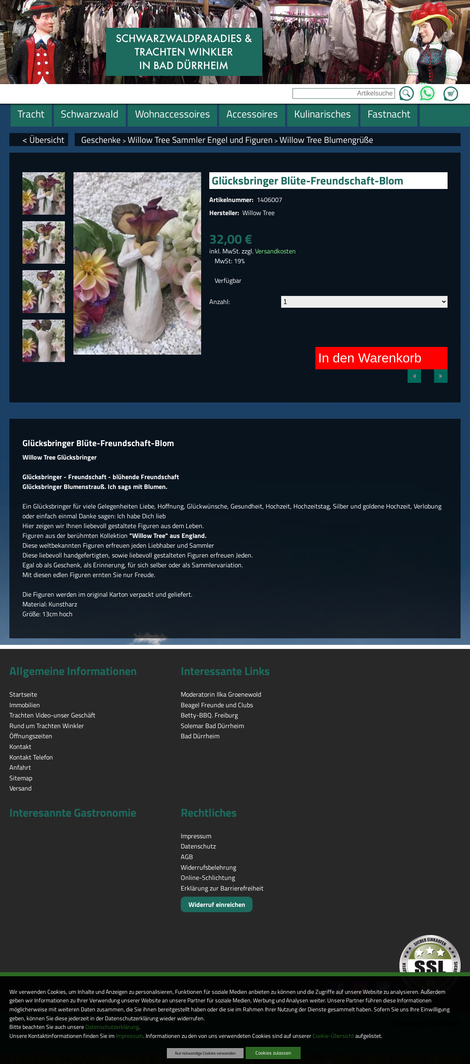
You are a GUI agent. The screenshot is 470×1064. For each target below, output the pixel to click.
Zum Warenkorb (451, 89)
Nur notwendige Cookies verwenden (205, 1053)
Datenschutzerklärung (112, 1026)
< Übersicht (43, 139)
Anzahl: (219, 302)
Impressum (129, 1035)
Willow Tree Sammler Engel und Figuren (200, 139)
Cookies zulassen (273, 1053)
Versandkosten (275, 251)
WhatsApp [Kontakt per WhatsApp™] (427, 91)
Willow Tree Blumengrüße (326, 139)
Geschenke (101, 139)
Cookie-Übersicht (333, 1035)
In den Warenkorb (369, 358)
